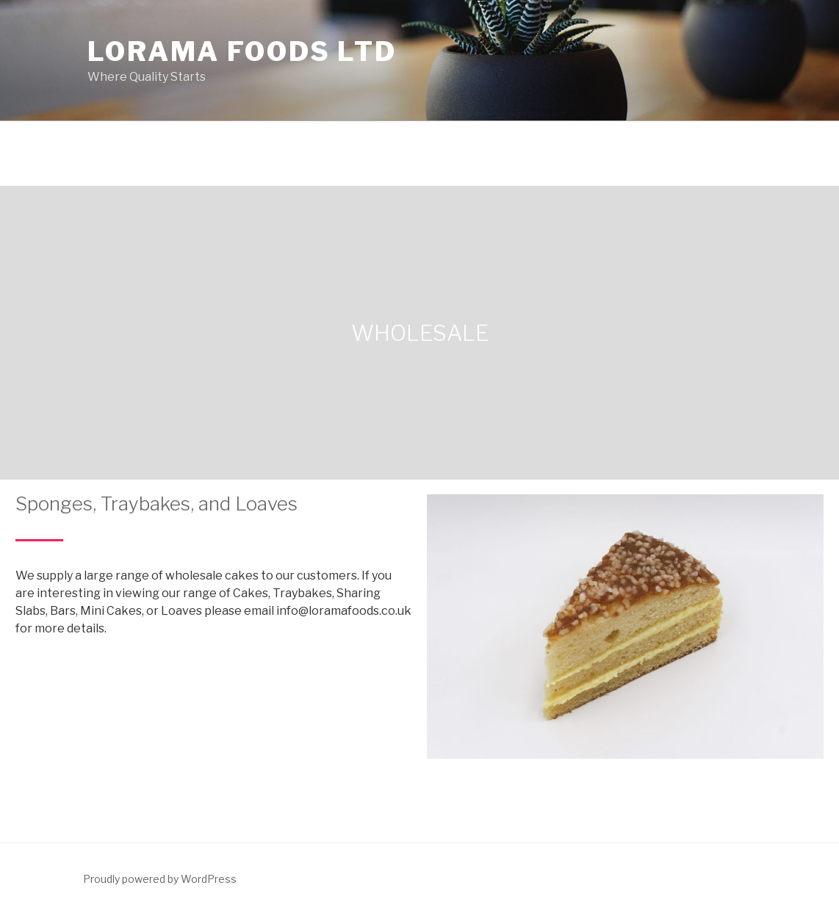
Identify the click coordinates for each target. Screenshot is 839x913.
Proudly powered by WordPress (160, 879)
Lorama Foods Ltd (242, 51)
